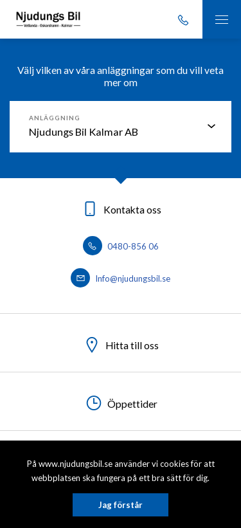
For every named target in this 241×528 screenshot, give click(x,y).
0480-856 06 (121, 246)
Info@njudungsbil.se (120, 278)
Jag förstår (120, 505)
